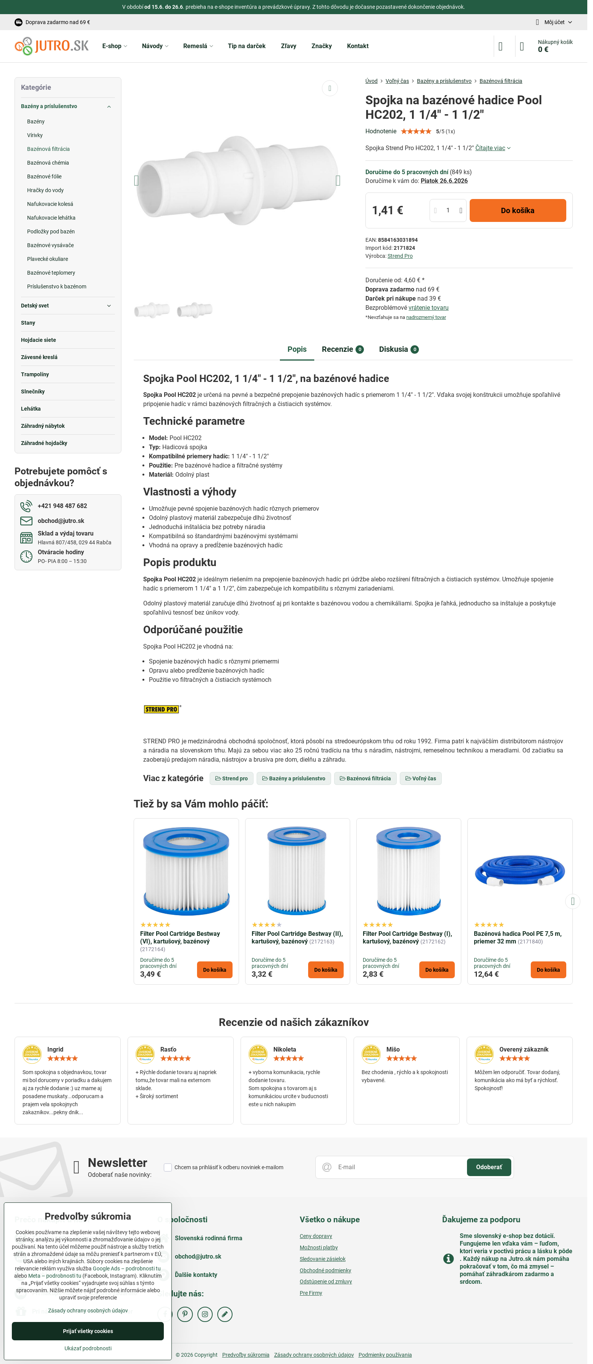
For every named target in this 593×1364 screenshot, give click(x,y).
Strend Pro (400, 256)
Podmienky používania (385, 1355)
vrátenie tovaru (429, 307)
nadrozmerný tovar (426, 317)
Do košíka (518, 210)
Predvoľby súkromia (246, 1355)
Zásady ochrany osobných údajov (314, 1355)
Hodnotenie (380, 131)
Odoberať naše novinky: (120, 1174)
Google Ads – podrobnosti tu (127, 1268)
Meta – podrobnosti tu (54, 1276)
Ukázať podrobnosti (88, 1348)
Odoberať (489, 1167)
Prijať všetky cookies (88, 1331)
